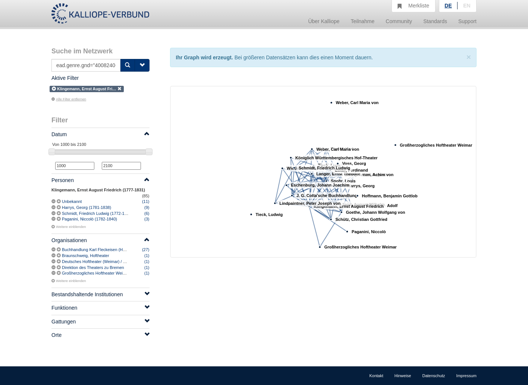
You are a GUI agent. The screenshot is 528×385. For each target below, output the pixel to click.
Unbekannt (72, 201)
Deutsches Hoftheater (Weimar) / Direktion (100, 261)
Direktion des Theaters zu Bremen (93, 267)
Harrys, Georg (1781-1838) (86, 207)
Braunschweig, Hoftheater (85, 255)
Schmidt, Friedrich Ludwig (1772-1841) (97, 213)
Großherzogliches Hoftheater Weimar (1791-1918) (107, 273)
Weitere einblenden (68, 227)
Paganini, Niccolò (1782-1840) (89, 219)
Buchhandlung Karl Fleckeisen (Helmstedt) (101, 249)
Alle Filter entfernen (68, 99)
